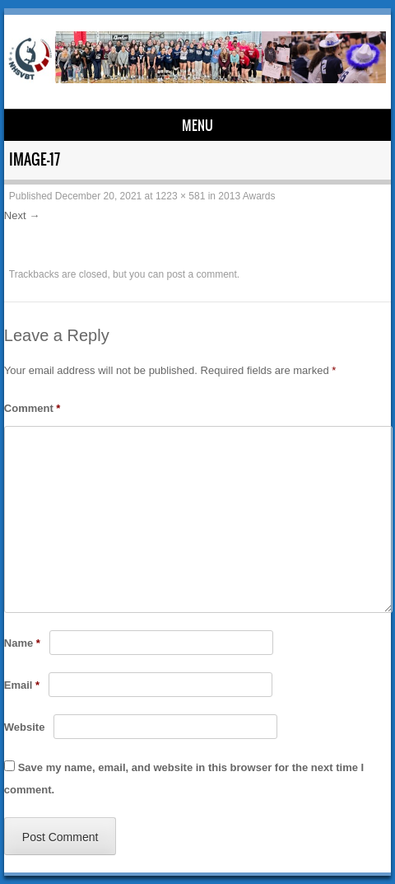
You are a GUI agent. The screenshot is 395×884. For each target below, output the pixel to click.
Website (24, 727)
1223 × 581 (180, 196)
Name (22, 643)
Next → (22, 215)
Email (22, 685)
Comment (32, 408)
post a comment (201, 274)
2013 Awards (246, 196)
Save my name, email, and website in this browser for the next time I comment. (184, 778)
